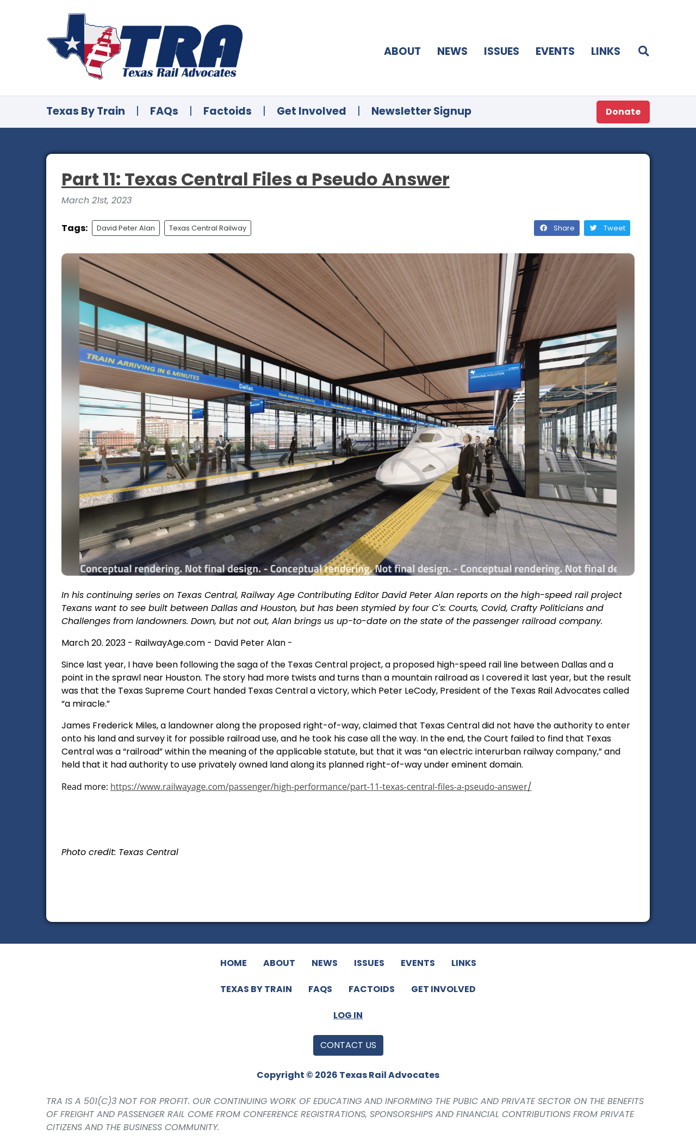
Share (557, 228)
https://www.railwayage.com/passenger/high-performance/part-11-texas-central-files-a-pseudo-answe (316, 787)
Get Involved (311, 111)
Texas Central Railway (207, 228)
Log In (348, 1015)
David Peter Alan (126, 228)
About (402, 51)
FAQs (164, 111)
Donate (623, 111)
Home (233, 963)
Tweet (607, 228)
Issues (501, 51)
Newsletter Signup (421, 111)
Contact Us (348, 1045)
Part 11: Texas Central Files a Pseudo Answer (255, 179)
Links (605, 51)
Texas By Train (85, 111)
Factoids (227, 111)
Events (555, 51)
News (452, 51)
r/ (528, 787)
